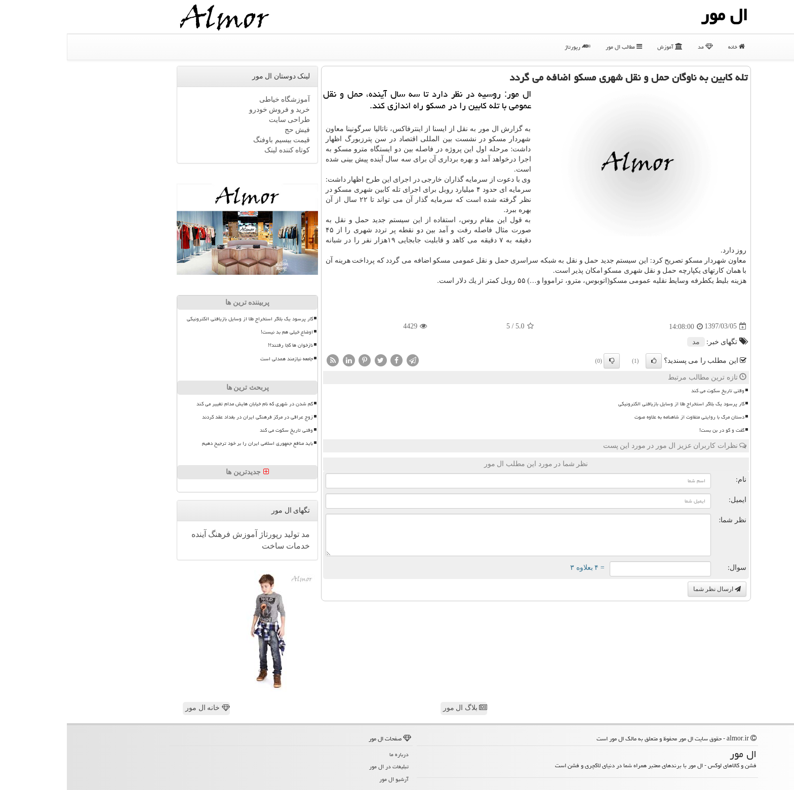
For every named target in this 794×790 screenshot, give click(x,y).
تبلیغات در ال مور (322, 766)
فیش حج (231, 130)
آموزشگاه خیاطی (218, 99)
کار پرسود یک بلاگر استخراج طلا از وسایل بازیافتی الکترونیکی (614, 404)
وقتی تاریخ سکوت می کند (651, 391)
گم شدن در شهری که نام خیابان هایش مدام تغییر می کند (188, 404)
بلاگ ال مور (398, 708)
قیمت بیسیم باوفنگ (214, 140)
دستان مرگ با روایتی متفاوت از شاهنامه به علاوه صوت (623, 417)
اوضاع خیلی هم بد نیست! (220, 332)
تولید (223, 534)
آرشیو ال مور (327, 779)
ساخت (206, 546)
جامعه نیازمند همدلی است (219, 359)
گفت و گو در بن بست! (655, 430)
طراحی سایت (223, 119)
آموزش (603, 46)
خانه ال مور (140, 708)
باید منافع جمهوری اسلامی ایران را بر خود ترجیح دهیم (190, 443)
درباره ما (332, 754)
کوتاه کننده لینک (220, 150)
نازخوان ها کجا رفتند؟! (223, 345)
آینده (132, 534)
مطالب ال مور (557, 46)
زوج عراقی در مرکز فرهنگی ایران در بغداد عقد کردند (190, 417)
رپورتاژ (511, 46)
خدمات (230, 546)
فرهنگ (151, 534)
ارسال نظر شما (650, 589)
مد (638, 46)
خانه (669, 46)
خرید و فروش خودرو (213, 109)
